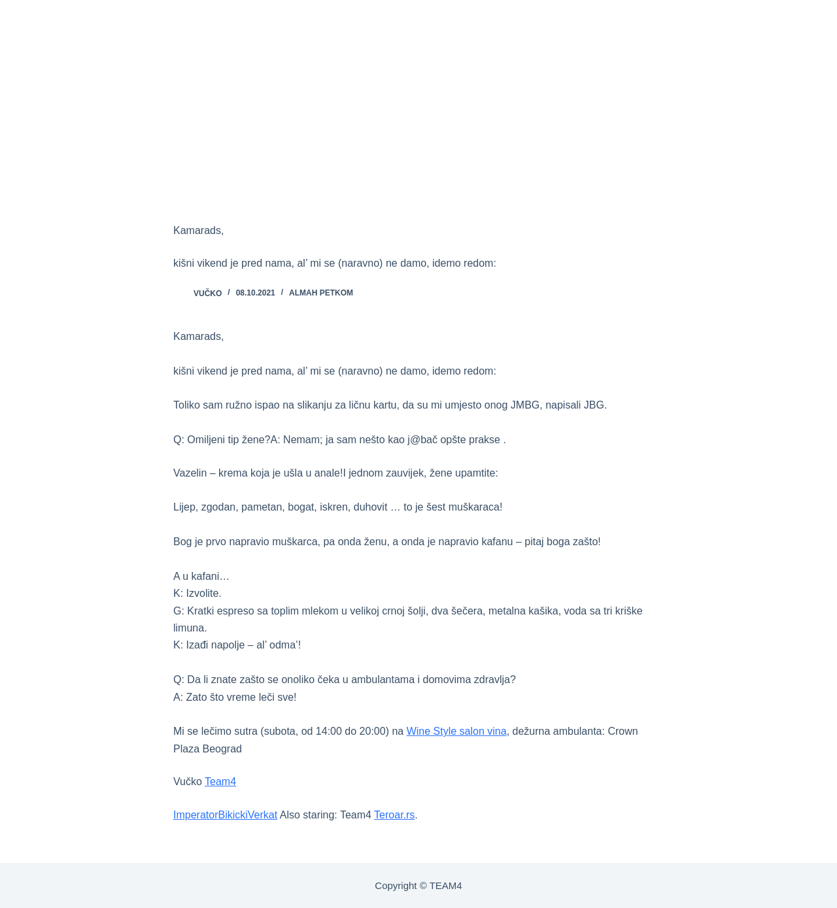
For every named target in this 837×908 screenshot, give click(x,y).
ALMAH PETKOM (321, 292)
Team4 (220, 781)
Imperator (195, 814)
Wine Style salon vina (457, 731)
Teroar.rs (394, 814)
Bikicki (232, 814)
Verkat (262, 814)
